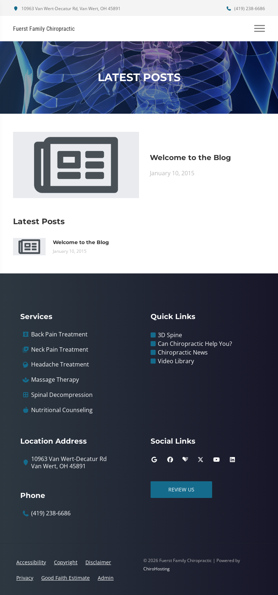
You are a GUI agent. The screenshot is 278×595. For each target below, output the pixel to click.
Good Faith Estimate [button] (65, 577)
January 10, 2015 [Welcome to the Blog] (172, 173)
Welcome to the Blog (190, 157)
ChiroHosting (156, 569)
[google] (154, 459)
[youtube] (216, 459)
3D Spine (170, 335)
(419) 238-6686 (245, 8)
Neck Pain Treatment (59, 349)
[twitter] (200, 459)
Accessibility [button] (31, 562)
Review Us (181, 489)
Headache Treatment (60, 364)
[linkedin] (232, 459)
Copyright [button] (65, 562)
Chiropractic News (183, 352)
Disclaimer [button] (98, 562)
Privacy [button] (24, 577)
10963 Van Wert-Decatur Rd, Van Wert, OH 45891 (67, 8)
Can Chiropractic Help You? (195, 344)
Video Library (176, 361)
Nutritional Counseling (62, 410)
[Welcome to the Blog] (76, 164)
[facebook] (170, 459)
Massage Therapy (55, 380)
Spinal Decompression (62, 395)
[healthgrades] (185, 459)
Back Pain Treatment (59, 334)
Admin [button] (106, 577)
